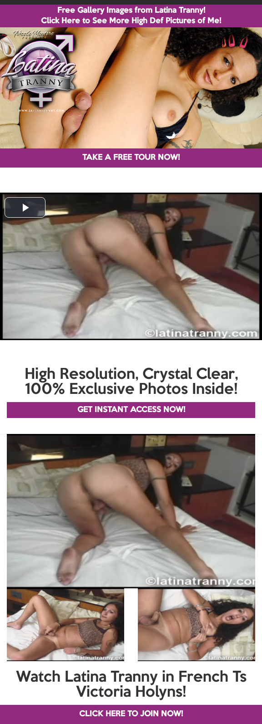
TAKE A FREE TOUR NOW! (131, 157)
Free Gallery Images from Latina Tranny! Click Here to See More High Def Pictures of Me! (131, 16)
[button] (25, 207)
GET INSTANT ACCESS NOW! (131, 410)
